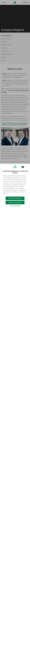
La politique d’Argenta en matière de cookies (15, 172)
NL (26, 167)
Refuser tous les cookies (15, 202)
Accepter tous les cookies (15, 198)
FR (22, 167)
